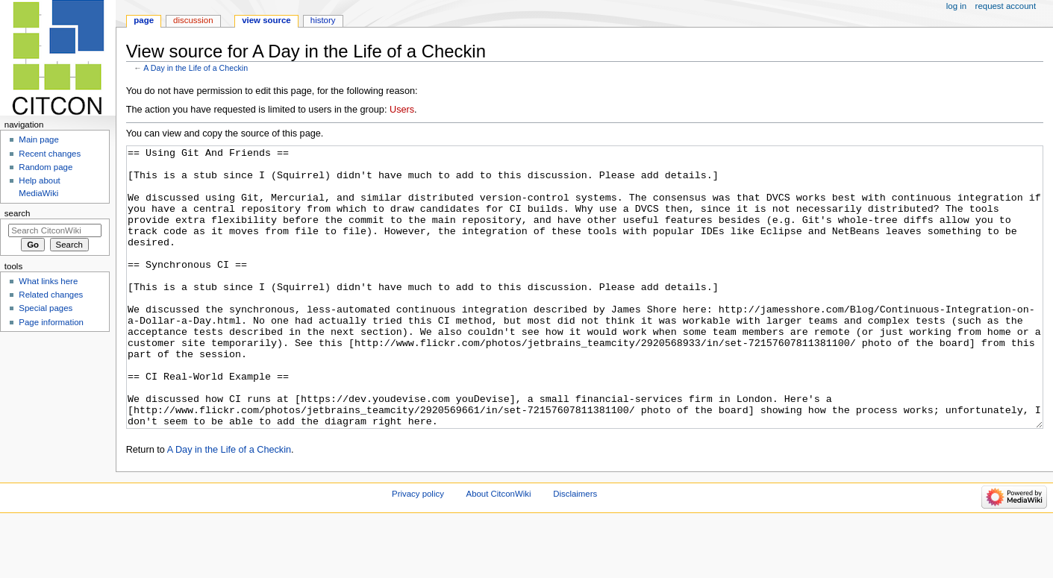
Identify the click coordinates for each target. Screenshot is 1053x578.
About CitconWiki (498, 549)
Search (17, 213)
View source (266, 20)
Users (402, 109)
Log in (956, 5)
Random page (45, 167)
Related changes (51, 294)
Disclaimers (575, 549)
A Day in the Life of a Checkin (195, 67)
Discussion (193, 20)
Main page (39, 139)
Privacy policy (418, 549)
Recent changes (50, 153)
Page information (51, 322)
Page (144, 20)
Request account (1006, 5)
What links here (48, 281)
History (323, 20)
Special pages (45, 308)
